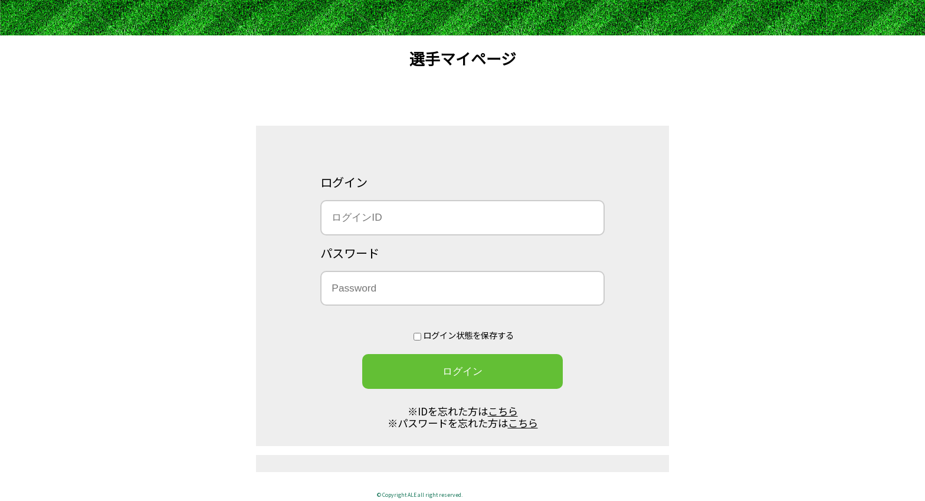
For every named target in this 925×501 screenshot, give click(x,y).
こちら (503, 411)
